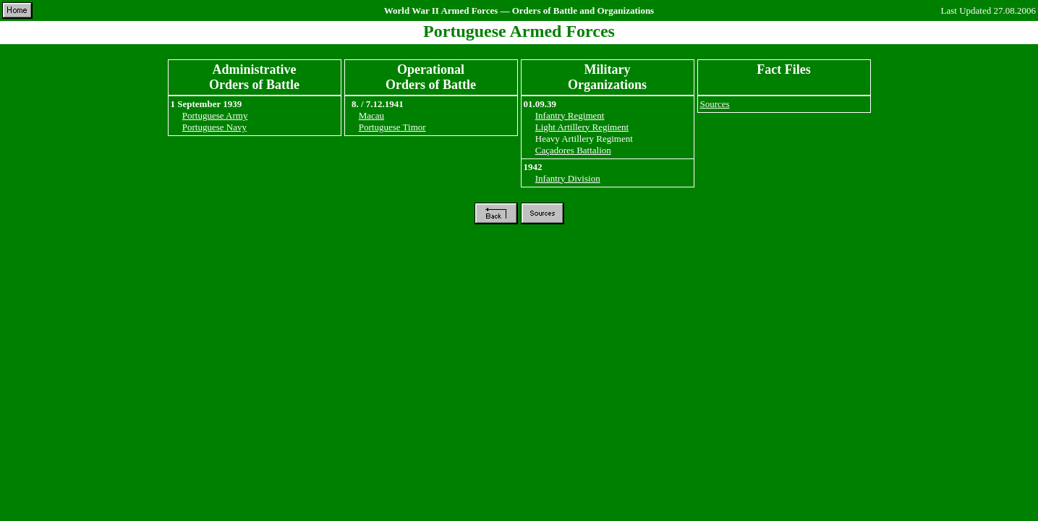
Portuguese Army (215, 115)
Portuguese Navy (214, 127)
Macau (371, 115)
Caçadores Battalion (573, 150)
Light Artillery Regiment (582, 127)
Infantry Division (567, 178)
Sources (715, 103)
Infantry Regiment (570, 115)
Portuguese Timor (392, 127)
